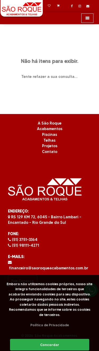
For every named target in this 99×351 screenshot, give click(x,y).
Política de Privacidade (49, 325)
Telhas (49, 140)
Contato (49, 151)
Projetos (49, 146)
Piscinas (49, 134)
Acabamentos (49, 128)
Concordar (49, 345)
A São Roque (50, 123)
